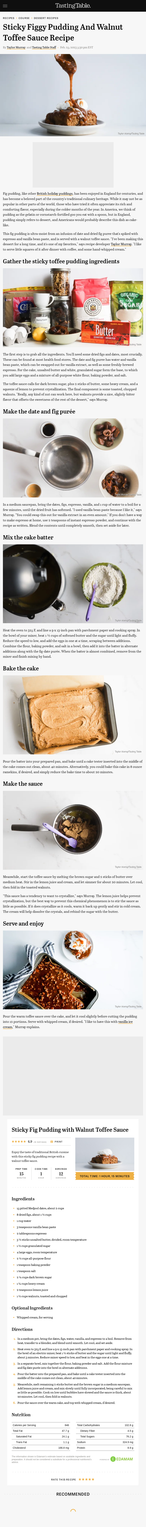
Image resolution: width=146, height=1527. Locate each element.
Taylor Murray (16, 47)
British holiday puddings (55, 193)
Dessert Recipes (46, 18)
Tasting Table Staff (44, 47)
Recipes (8, 18)
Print (56, 1141)
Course (24, 18)
